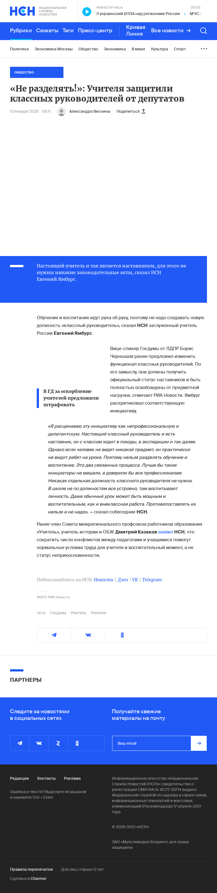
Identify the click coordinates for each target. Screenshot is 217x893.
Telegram (152, 579)
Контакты (46, 778)
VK (135, 579)
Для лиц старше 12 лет (82, 869)
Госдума (58, 612)
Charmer (38, 878)
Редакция (19, 778)
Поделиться (131, 111)
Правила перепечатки (31, 869)
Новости (104, 579)
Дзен (123, 579)
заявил (165, 532)
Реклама (72, 778)
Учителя (98, 612)
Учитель (78, 612)
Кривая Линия (136, 30)
